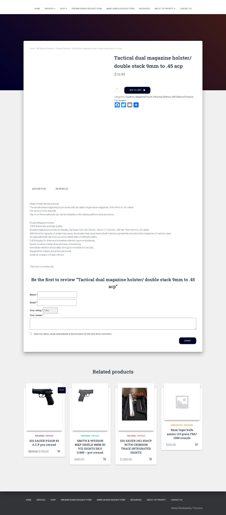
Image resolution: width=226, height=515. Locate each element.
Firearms (130, 97)
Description (39, 189)
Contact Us (185, 9)
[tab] (41, 189)
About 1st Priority (165, 9)
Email (33, 302)
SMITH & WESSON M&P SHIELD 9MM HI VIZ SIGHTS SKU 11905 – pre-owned (90, 447)
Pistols (49, 436)
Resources (144, 9)
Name (34, 294)
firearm (122, 100)
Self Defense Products (45, 48)
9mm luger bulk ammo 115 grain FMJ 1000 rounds (182, 434)
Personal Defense (63, 48)
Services (50, 9)
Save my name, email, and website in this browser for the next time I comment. (73, 334)
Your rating (36, 310)
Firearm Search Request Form (87, 9)
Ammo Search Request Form (120, 9)
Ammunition (176, 425)
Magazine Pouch (144, 97)
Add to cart (135, 90)
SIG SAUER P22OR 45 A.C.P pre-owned (44, 443)
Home (37, 9)
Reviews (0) (62, 189)
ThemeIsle (197, 508)
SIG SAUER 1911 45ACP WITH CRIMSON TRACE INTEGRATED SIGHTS (136, 447)
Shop (63, 9)
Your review (36, 315)
